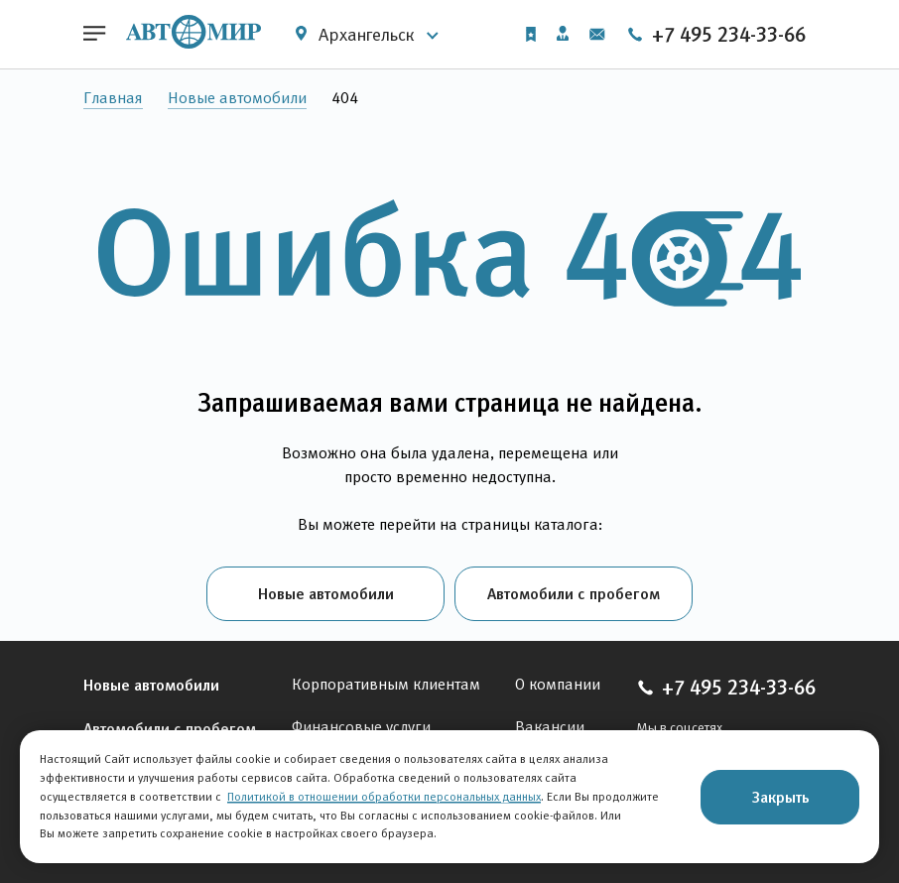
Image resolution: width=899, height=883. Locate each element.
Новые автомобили (237, 97)
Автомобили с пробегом (573, 593)
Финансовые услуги (361, 726)
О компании (557, 684)
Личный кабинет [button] (563, 33)
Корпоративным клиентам (386, 684)
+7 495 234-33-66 (716, 35)
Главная (113, 97)
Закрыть (780, 797)
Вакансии (549, 726)
